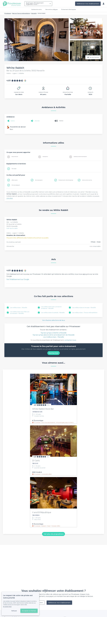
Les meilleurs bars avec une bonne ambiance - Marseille (51, 307)
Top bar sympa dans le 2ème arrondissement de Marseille (54, 335)
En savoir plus (7, 606)
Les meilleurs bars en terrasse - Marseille (84, 307)
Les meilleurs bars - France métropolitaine (84, 312)
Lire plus (9, 198)
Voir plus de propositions (54, 534)
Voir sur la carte (12, 228)
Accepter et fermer (29, 611)
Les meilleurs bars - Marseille (18, 307)
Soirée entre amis (36, 9)
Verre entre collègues (51, 9)
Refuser (14, 611)
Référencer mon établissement (88, 3)
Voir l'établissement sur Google (17, 279)
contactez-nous (70, 340)
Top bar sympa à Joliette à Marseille (53, 333)
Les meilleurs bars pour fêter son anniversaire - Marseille (19, 312)
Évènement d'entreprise (68, 9)
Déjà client (40, 602)
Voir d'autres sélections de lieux (53, 320)
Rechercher (53, 353)
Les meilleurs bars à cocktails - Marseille (52, 312)
